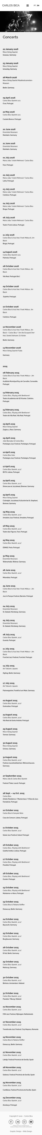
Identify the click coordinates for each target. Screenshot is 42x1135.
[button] (27, 5)
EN (38, 5)
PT (35, 5)
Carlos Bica (10, 5)
